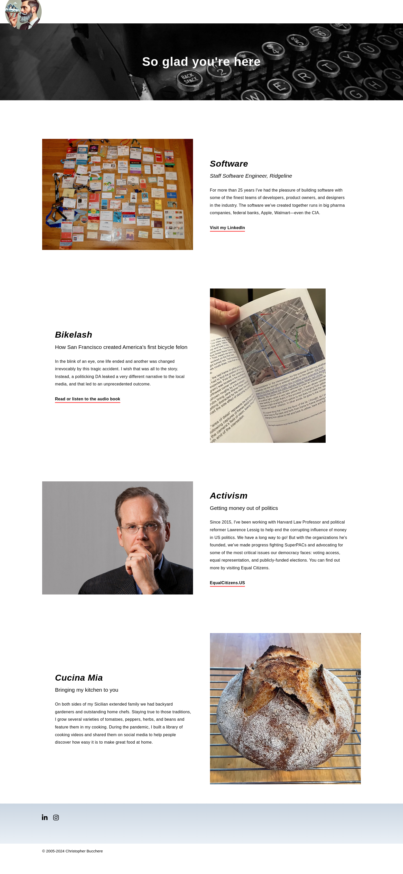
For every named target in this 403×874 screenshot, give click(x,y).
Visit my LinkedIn (227, 228)
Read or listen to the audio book (87, 399)
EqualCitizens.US (227, 583)
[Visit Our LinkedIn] (45, 818)
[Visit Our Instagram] (56, 818)
